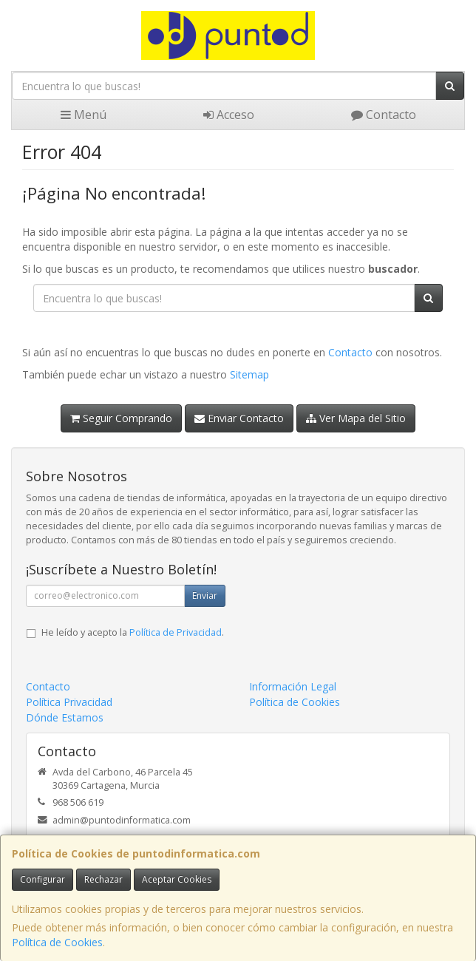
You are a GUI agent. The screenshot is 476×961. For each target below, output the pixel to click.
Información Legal (292, 686)
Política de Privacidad (175, 632)
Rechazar (103, 879)
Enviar (204, 595)
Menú (83, 114)
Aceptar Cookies (176, 879)
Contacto (383, 114)
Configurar (42, 879)
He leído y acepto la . (132, 632)
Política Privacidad (69, 702)
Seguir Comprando (121, 418)
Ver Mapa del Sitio (356, 418)
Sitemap (249, 374)
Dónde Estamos (64, 717)
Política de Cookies (57, 942)
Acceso (228, 114)
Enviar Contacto (239, 418)
